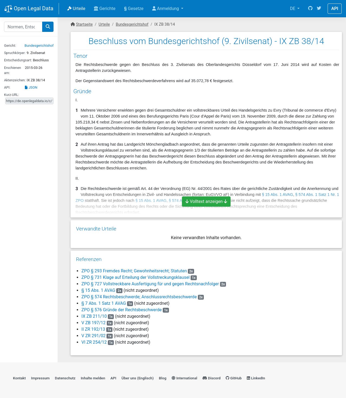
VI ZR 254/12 (94, 342)
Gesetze (134, 8)
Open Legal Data (28, 9)
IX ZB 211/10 (94, 316)
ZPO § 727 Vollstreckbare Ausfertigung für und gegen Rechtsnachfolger (150, 283)
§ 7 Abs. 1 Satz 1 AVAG (103, 303)
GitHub (234, 378)
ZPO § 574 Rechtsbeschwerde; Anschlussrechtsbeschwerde (139, 296)
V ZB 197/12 (93, 322)
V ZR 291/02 (93, 335)
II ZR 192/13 (93, 329)
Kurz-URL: (11, 95)
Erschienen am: (12, 70)
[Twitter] (319, 8)
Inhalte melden (93, 378)
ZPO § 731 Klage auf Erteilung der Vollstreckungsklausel (135, 277)
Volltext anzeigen (206, 201)
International (184, 378)
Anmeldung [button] (166, 8)
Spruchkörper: (14, 53)
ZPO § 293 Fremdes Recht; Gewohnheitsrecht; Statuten (134, 270)
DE (293, 8)
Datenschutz (65, 378)
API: (7, 87)
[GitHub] (310, 8)
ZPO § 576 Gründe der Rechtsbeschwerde (121, 309)
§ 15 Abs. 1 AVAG (98, 290)
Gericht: (10, 46)
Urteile (76, 8)
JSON (31, 87)
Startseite (84, 24)
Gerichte (104, 8)
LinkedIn (256, 378)
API (334, 8)
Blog (163, 378)
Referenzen (89, 259)
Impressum (40, 378)
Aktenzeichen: (15, 80)
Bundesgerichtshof (39, 46)
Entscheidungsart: (18, 60)
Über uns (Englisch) (138, 378)
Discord (211, 378)
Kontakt (19, 378)
